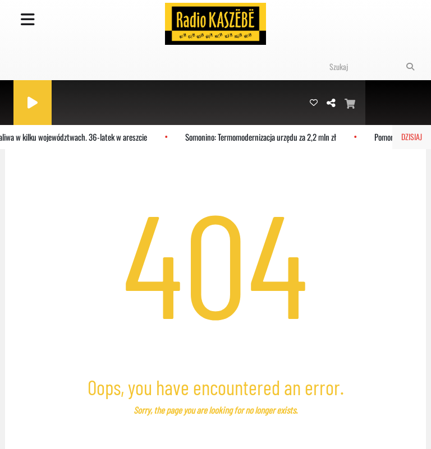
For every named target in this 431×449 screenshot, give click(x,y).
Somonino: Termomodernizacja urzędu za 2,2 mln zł (262, 137)
